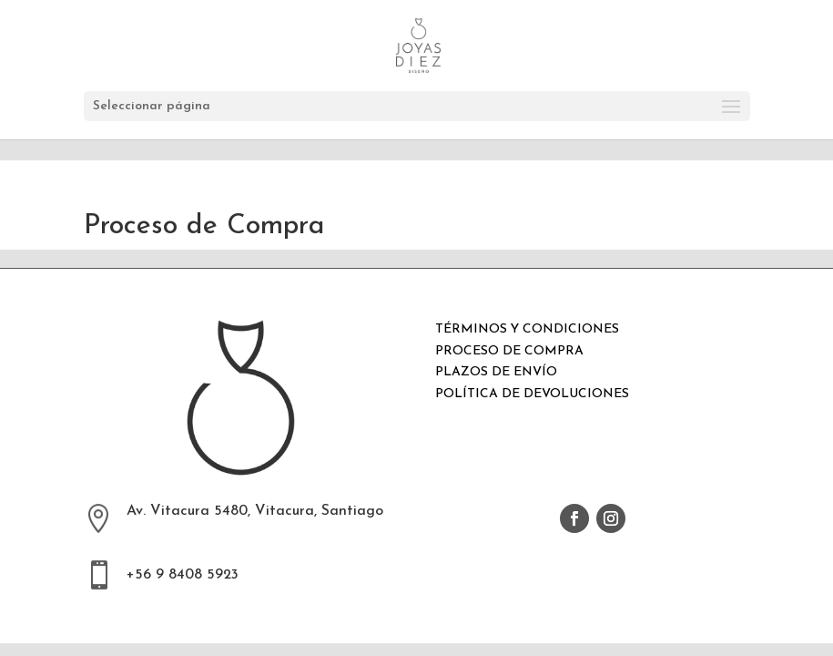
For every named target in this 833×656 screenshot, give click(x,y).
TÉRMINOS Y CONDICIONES (527, 329)
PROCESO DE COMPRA (509, 351)
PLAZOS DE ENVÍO (496, 372)
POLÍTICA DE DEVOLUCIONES (532, 394)
